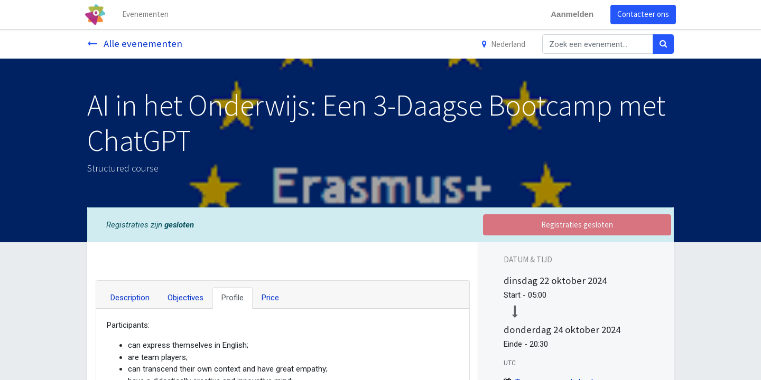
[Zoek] (663, 44)
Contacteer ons (641, 14)
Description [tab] (130, 297)
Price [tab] (270, 297)
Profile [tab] (232, 297)
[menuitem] (147, 14)
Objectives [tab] (185, 297)
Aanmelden (570, 14)
